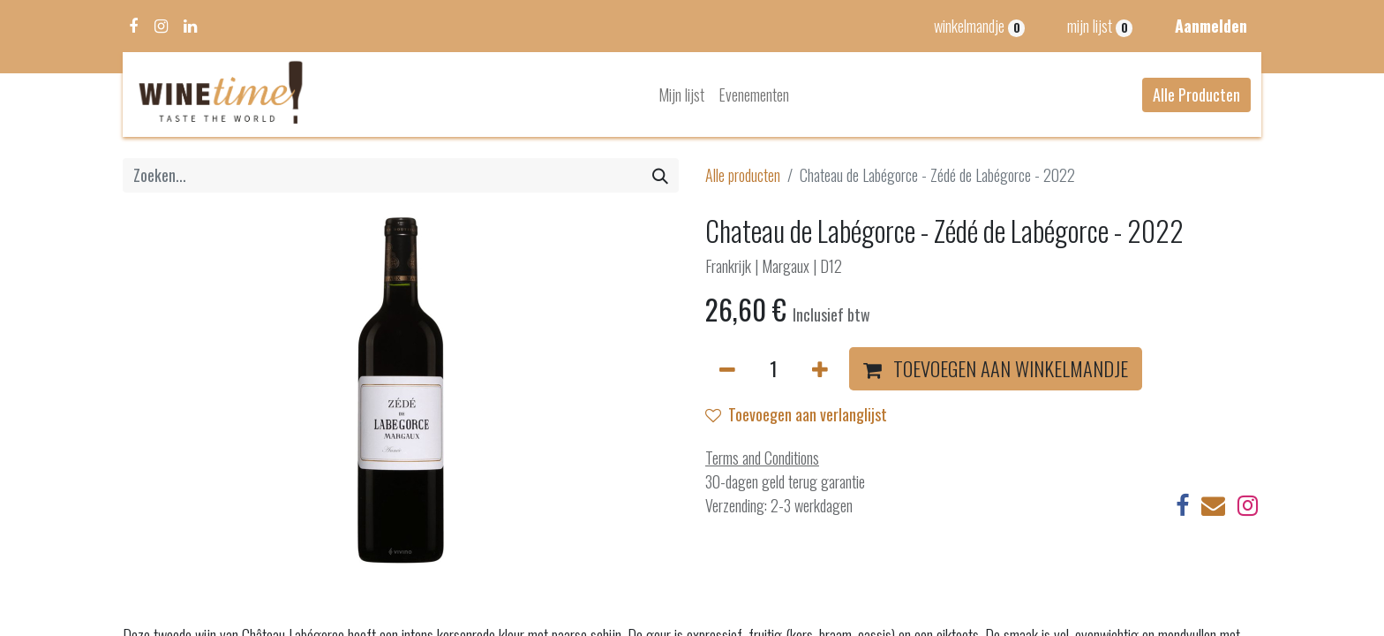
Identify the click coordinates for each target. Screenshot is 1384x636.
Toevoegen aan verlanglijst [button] (796, 414)
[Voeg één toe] (820, 369)
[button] (995, 369)
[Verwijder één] (727, 369)
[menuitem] (681, 95)
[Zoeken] (660, 175)
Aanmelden (1211, 25)
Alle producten (742, 174)
